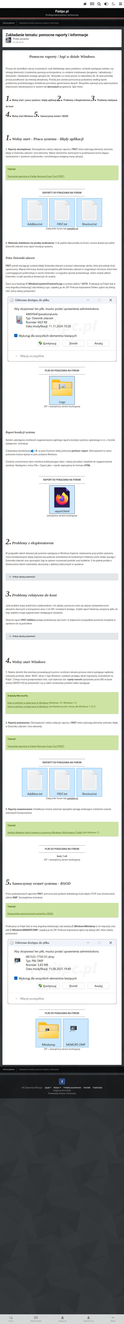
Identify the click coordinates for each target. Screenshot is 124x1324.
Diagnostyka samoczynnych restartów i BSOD (30, 913)
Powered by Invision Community (62, 1093)
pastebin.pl (72, 228)
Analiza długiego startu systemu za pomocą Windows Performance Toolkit (44, 832)
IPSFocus (38, 1088)
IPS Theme (26, 1088)
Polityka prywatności (72, 1088)
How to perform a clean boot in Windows (27, 703)
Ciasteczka (97, 1088)
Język (48, 1088)
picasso (24, 38)
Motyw (57, 1088)
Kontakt (87, 1088)
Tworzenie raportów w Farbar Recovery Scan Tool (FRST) (35, 176)
